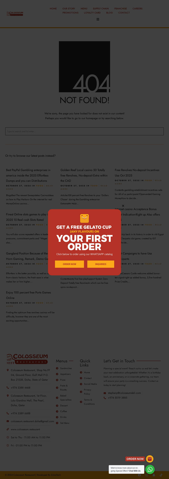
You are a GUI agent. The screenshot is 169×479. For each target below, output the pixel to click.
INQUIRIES (100, 264)
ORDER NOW (69, 264)
